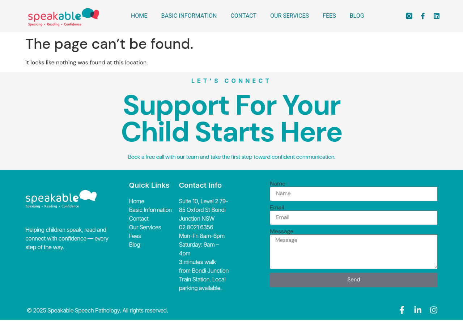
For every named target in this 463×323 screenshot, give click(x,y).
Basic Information (189, 15)
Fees (329, 15)
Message (281, 231)
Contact (243, 15)
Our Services (289, 15)
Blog (357, 15)
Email (277, 208)
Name (277, 184)
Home (139, 15)
